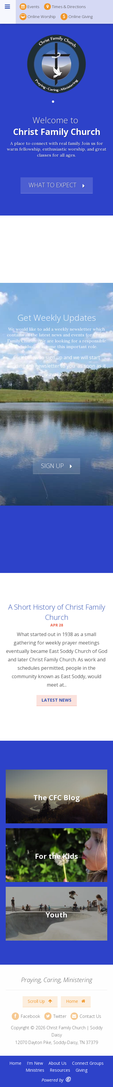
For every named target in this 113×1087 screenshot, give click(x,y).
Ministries (35, 1070)
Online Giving (77, 16)
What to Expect (53, 185)
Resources (60, 1070)
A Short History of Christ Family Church (56, 612)
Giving (81, 1070)
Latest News (56, 700)
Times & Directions (65, 6)
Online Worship (38, 16)
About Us (58, 1063)
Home (75, 1001)
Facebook (26, 1016)
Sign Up (52, 466)
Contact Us (86, 1016)
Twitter (55, 1016)
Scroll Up (40, 1001)
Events (29, 6)
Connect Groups (88, 1063)
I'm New (35, 1063)
